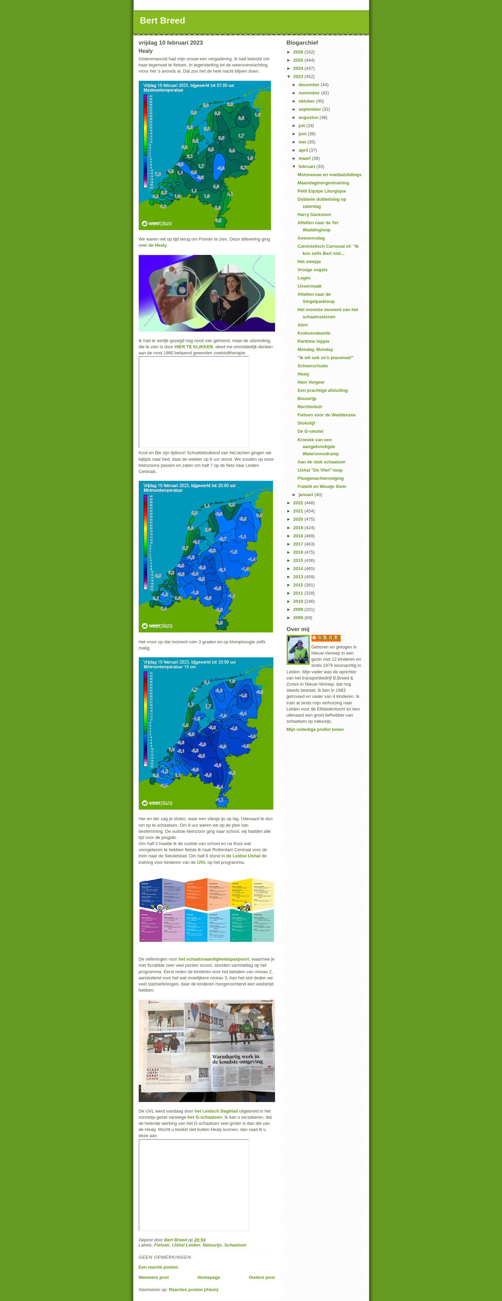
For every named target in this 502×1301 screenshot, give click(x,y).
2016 (299, 552)
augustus (309, 117)
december (310, 84)
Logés (304, 277)
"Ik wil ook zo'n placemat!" (325, 357)
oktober (307, 101)
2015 (299, 560)
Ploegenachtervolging (321, 478)
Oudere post (262, 1277)
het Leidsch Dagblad (216, 1111)
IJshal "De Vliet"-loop (320, 470)
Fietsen (162, 1245)
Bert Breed (162, 20)
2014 (299, 568)
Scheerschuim (313, 365)
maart (305, 158)
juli (302, 125)
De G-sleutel (310, 431)
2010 (299, 601)
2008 (299, 617)
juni (303, 133)
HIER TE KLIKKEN (193, 346)
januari (306, 494)
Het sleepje (309, 261)
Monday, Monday (315, 349)
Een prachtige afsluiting (323, 390)
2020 (299, 519)
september (310, 109)
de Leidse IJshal (243, 855)
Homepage (208, 1277)
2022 (299, 502)
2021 (299, 511)
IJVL (201, 862)
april (304, 150)
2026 (299, 52)
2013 (299, 576)
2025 (299, 60)
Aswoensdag (311, 238)
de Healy (157, 245)
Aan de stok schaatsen (322, 461)
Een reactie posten (158, 1267)
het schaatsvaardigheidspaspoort (214, 959)
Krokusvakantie (314, 333)
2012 (299, 584)
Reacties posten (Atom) (193, 1289)
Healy (303, 374)
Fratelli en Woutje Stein (322, 486)
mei (303, 141)
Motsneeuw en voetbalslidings (330, 174)
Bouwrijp (307, 398)
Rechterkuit (310, 406)
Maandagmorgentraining (323, 182)
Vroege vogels (313, 269)
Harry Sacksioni (314, 214)
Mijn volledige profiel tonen (315, 729)
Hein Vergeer (311, 382)
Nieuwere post (154, 1277)
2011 (299, 593)
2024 (299, 68)
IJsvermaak (310, 286)
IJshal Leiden (186, 1245)
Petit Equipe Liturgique (322, 191)
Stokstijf (306, 423)
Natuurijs (212, 1245)
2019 (299, 527)
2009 (299, 609)
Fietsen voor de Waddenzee (327, 414)
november (310, 92)
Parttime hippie (314, 341)
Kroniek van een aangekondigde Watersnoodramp (318, 447)
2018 (299, 535)
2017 (299, 544)
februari (307, 166)
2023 (299, 76)
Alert (303, 324)
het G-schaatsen (204, 1117)
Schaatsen (235, 1245)
